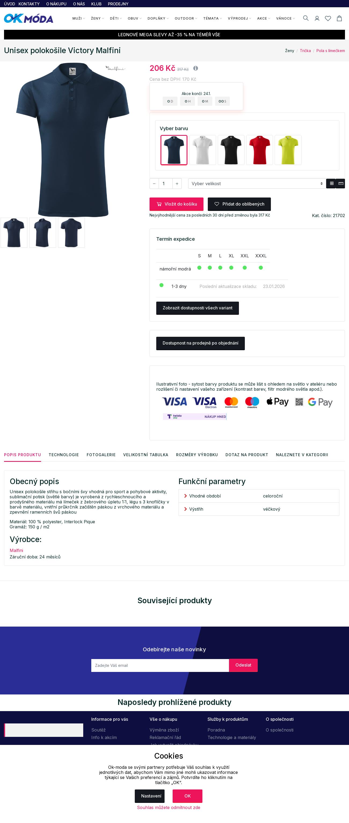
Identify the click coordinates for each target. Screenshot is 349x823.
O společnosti (279, 730)
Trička (305, 50)
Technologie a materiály (232, 737)
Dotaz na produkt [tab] (249, 454)
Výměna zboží (164, 730)
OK (187, 796)
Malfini (16, 550)
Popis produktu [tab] (22, 454)
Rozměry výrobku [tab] (199, 454)
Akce (262, 18)
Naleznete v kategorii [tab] (305, 454)
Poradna (216, 730)
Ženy (96, 18)
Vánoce (284, 18)
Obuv (133, 18)
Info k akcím (104, 737)
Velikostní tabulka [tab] (147, 454)
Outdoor (184, 18)
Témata (211, 18)
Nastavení (151, 796)
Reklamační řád (165, 737)
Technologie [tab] (64, 454)
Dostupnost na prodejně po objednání (200, 343)
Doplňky (156, 18)
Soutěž (98, 730)
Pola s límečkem (331, 50)
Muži (77, 18)
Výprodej (238, 18)
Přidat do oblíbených (239, 204)
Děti (114, 18)
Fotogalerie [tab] (102, 454)
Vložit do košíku (176, 204)
